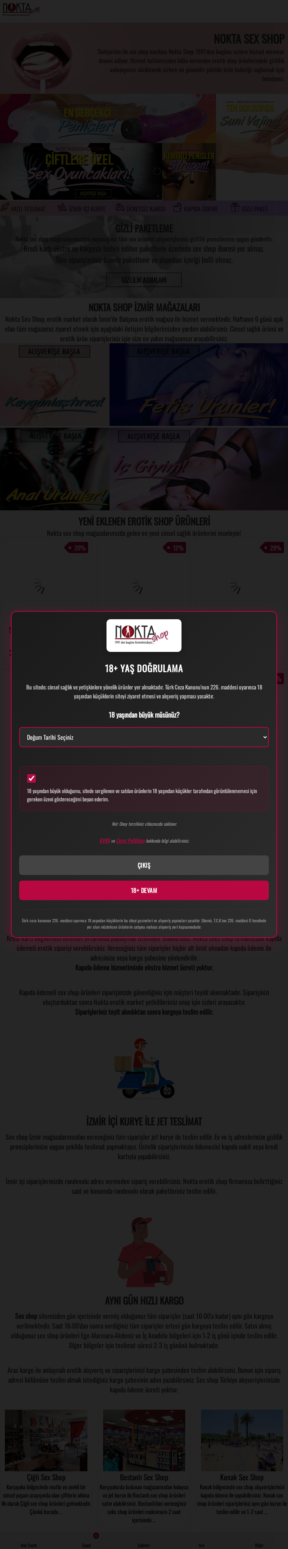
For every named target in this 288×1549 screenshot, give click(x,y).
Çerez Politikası (130, 840)
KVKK (104, 840)
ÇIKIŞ (144, 865)
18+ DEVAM (144, 890)
